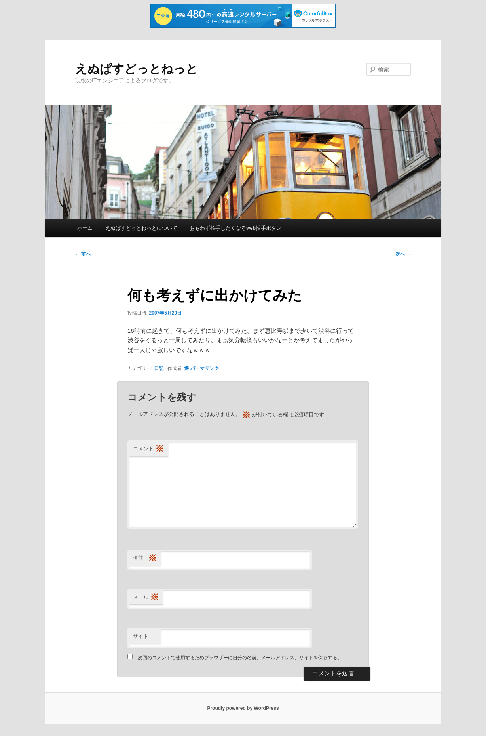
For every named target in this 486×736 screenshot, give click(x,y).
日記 (158, 368)
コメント (148, 449)
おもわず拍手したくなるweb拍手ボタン (235, 228)
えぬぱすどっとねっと (136, 68)
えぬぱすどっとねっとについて (141, 228)
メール (146, 597)
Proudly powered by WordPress (243, 708)
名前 (145, 558)
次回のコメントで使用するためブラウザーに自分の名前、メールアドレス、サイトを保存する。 (240, 657)
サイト (140, 636)
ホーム (85, 228)
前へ (83, 254)
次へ (403, 254)
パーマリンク (204, 368)
